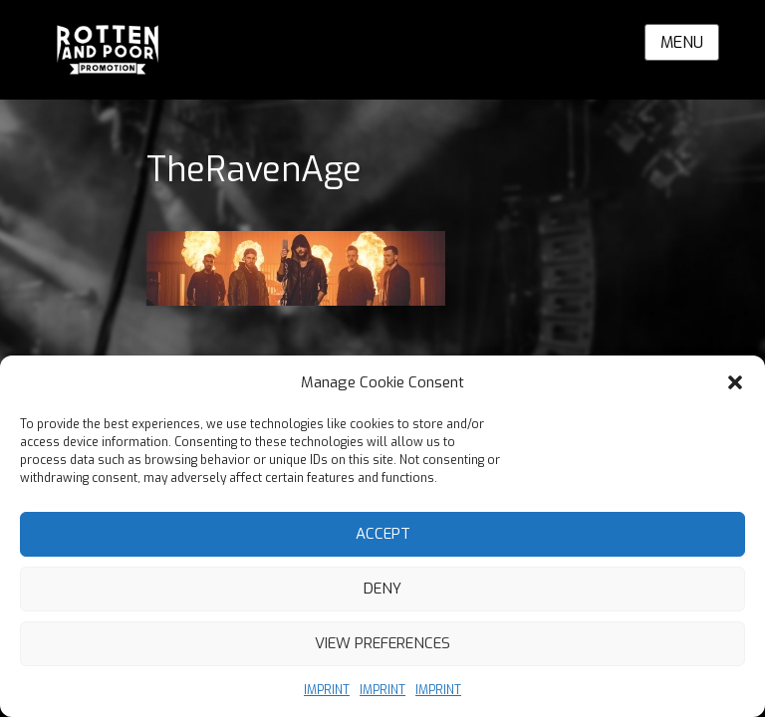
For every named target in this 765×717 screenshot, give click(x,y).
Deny (382, 588)
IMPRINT (327, 690)
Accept (383, 534)
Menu (681, 42)
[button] (735, 382)
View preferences (382, 643)
